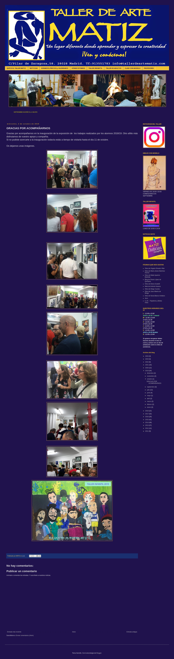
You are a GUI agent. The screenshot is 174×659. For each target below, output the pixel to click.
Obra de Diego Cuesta (152, 289)
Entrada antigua (132, 632)
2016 (147, 417)
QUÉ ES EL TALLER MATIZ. (16, 68)
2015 (147, 419)
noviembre (150, 376)
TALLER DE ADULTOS (113, 68)
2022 (147, 362)
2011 (147, 431)
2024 (147, 356)
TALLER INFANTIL (95, 68)
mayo (149, 395)
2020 (147, 368)
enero (149, 407)
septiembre (151, 387)
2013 (147, 425)
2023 (147, 359)
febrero (149, 404)
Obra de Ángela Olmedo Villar (155, 268)
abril (148, 398)
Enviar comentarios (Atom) (25, 635)
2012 (147, 428)
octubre (149, 379)
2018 (147, 411)
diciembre (150, 373)
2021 (147, 365)
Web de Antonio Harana (153, 286)
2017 (147, 414)
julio (148, 390)
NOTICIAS (34, 68)
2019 (147, 371)
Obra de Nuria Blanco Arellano (155, 296)
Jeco (146, 298)
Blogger (98, 653)
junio (149, 393)
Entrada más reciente (14, 632)
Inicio (74, 632)
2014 (147, 422)
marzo (149, 401)
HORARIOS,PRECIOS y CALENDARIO (54, 68)
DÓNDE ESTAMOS (78, 68)
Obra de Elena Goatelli (152, 284)
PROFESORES (149, 68)
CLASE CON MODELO (132, 68)
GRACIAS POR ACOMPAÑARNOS (154, 382)
